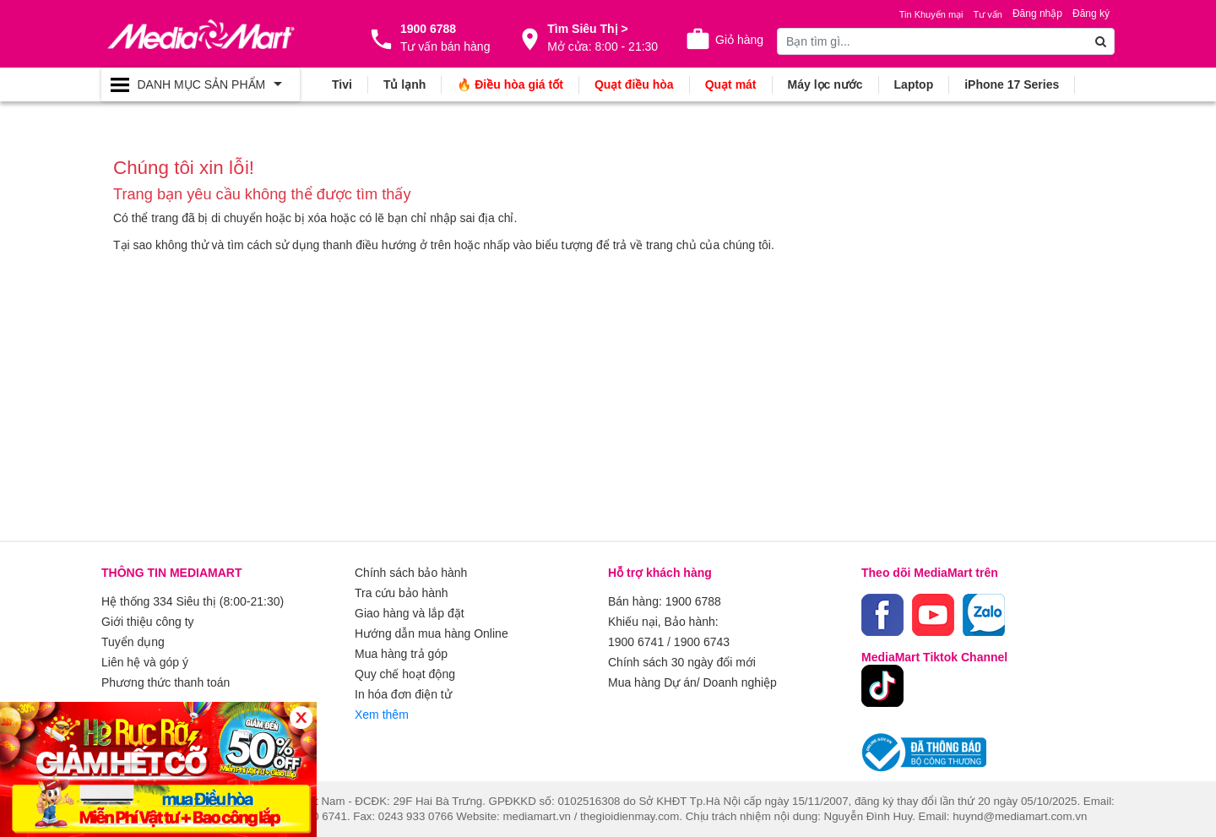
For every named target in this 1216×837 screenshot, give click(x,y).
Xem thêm (382, 714)
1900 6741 (636, 642)
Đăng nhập (1037, 13)
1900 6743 (702, 642)
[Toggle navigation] (200, 84)
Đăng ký (1091, 13)
